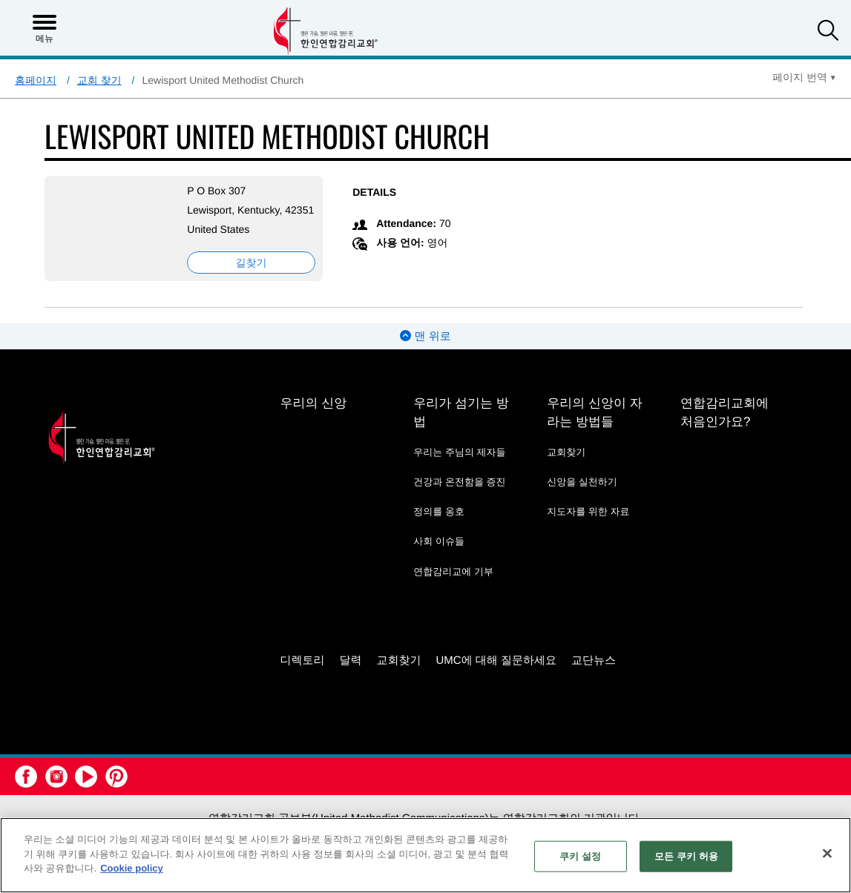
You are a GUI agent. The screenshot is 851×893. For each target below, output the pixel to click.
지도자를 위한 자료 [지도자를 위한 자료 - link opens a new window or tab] (588, 526)
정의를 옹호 (438, 526)
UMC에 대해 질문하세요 (496, 674)
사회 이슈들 (438, 555)
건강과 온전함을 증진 (459, 496)
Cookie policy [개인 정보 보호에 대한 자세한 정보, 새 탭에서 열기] (131, 868)
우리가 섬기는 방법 (460, 427)
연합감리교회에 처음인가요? (724, 427)
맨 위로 (425, 351)
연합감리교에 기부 (453, 586)
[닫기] (827, 853)
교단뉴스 (593, 674)
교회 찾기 (99, 80)
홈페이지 (35, 80)
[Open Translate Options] (804, 77)
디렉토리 (302, 674)
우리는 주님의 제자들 (459, 466)
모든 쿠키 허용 (686, 856)
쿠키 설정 (580, 856)
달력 (350, 674)
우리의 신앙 (313, 418)
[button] (828, 32)
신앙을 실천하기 (582, 496)
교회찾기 (566, 466)
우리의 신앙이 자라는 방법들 (594, 427)
